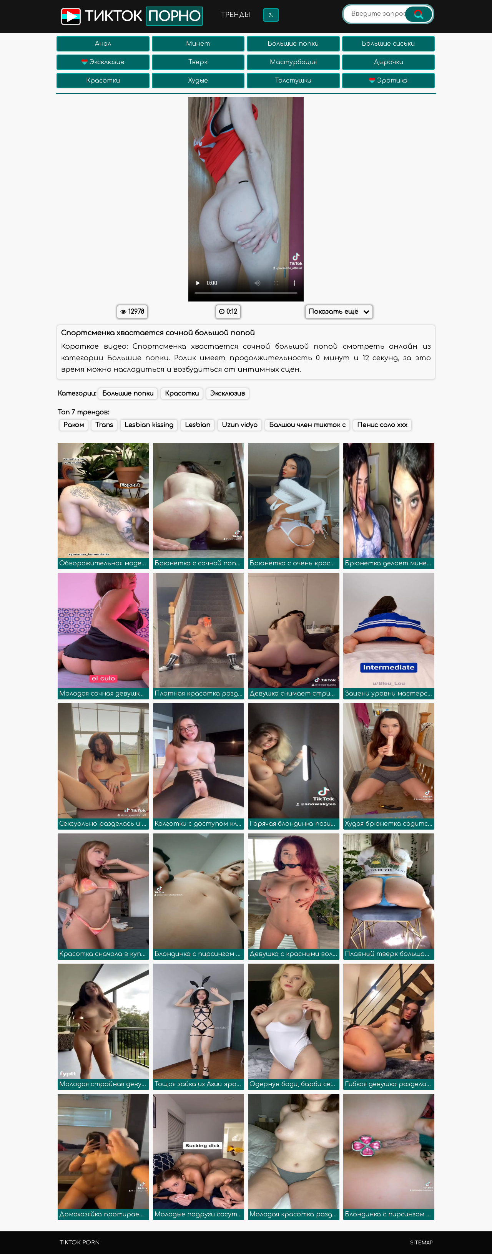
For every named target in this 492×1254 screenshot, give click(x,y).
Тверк (198, 62)
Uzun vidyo (240, 425)
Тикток (131, 16)
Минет (198, 43)
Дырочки (388, 62)
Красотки (103, 80)
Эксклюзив (102, 62)
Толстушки (293, 80)
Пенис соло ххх (382, 425)
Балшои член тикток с (307, 425)
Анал (103, 43)
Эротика (388, 80)
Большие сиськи (388, 43)
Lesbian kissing (149, 425)
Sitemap (421, 1243)
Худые (198, 80)
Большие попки (293, 43)
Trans (104, 425)
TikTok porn (80, 1242)
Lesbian (197, 425)
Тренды (235, 15)
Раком (73, 425)
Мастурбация (293, 62)
